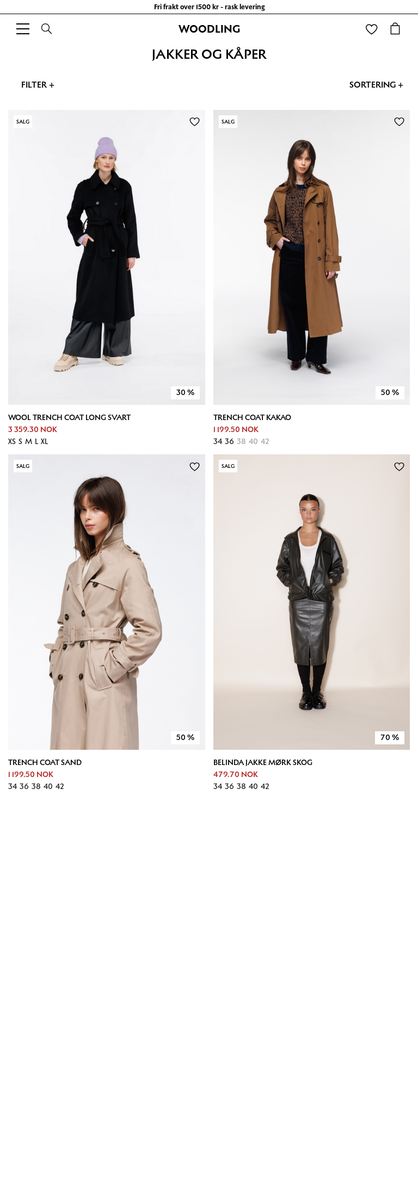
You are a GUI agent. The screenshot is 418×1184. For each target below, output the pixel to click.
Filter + (37, 84)
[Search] (46, 28)
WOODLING (209, 28)
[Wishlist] (371, 28)
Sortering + (376, 84)
